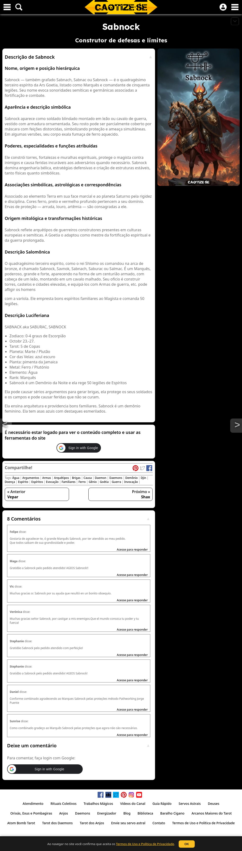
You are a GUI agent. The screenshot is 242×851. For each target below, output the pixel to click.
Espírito (23, 482)
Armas (46, 478)
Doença (10, 482)
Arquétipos (61, 478)
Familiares (69, 482)
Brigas (76, 478)
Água (15, 478)
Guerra (116, 482)
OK (186, 844)
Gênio (93, 482)
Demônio (131, 478)
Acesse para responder (132, 550)
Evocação (52, 482)
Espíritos (37, 482)
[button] (78, 448)
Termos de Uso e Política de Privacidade (145, 844)
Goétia (104, 482)
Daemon (100, 478)
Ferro (82, 482)
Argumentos (30, 478)
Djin (143, 478)
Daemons (115, 478)
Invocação (131, 482)
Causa (88, 478)
